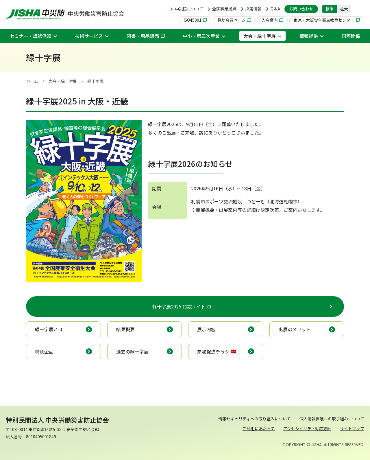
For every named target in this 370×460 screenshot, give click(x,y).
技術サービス (89, 35)
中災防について (189, 9)
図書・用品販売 (146, 35)
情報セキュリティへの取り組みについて (254, 419)
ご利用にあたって (259, 428)
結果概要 (125, 329)
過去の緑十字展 (132, 351)
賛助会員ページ (234, 20)
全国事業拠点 (224, 9)
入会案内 (272, 20)
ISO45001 (195, 20)
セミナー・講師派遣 (30, 35)
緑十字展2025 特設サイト (181, 306)
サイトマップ (352, 428)
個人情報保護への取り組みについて (331, 419)
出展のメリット (294, 329)
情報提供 (308, 35)
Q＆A (275, 9)
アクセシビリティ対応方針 (307, 428)
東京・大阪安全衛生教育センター (327, 20)
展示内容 (206, 329)
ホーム (32, 81)
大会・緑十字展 (259, 35)
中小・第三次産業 (201, 35)
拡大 (344, 9)
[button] (360, 9)
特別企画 (44, 351)
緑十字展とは (49, 329)
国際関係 (351, 35)
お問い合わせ (301, 9)
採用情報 (253, 9)
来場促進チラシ (217, 351)
